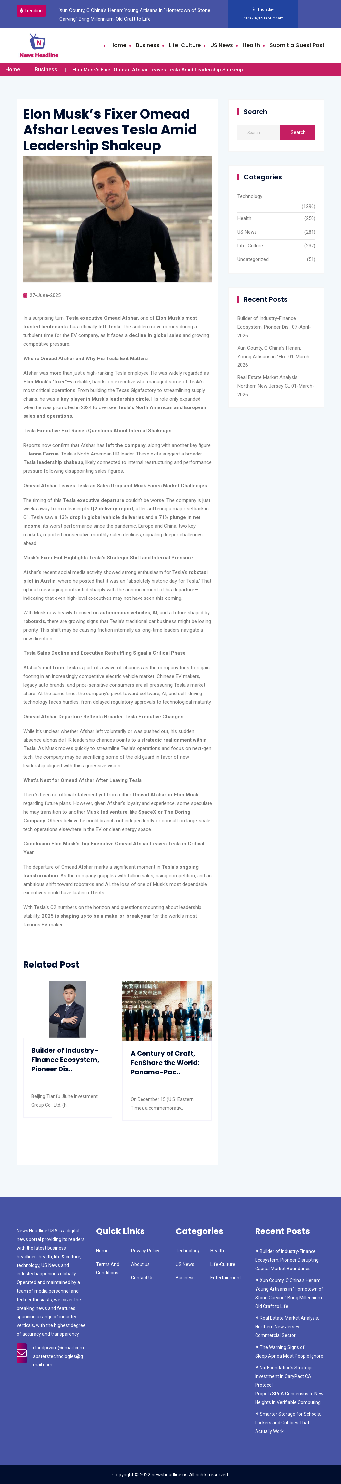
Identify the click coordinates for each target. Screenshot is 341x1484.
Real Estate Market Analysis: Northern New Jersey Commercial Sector (287, 1327)
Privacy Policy (145, 1250)
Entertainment (225, 1277)
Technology (249, 196)
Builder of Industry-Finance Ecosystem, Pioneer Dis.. (65, 1060)
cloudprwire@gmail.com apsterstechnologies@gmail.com (58, 1356)
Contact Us (142, 1277)
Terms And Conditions (107, 1268)
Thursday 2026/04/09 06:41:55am (263, 13)
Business (147, 45)
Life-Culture (185, 45)
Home (118, 45)
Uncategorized (253, 259)
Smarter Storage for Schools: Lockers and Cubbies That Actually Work (288, 1423)
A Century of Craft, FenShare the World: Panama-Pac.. (165, 1063)
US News (221, 45)
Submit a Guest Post (297, 45)
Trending (31, 10)
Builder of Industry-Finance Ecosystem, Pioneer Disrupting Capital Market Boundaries (287, 1260)
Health (251, 45)
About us (140, 1264)
